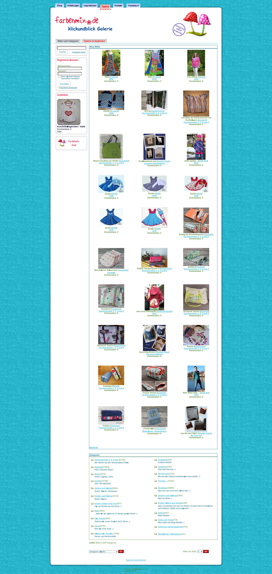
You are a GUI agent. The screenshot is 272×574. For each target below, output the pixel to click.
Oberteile (99, 467)
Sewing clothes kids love (106, 503)
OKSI (114, 194)
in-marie (113, 77)
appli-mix (203, 161)
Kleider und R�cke (103, 496)
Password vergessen (68, 87)
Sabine (161, 513)
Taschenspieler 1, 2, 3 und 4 (154, 113)
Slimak (202, 77)
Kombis (98, 481)
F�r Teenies (100, 518)
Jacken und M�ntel (103, 488)
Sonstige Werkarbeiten (154, 163)
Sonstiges (162, 488)
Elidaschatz (165, 268)
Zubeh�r (111, 273)
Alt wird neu (196, 435)
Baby (97, 511)
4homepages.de (144, 571)
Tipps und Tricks (165, 520)
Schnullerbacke (165, 311)
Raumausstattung (154, 354)
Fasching (162, 467)
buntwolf (202, 120)
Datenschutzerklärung (136, 560)
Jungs (97, 526)
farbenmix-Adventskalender (170, 527)
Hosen (97, 474)
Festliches (162, 460)
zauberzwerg (158, 111)
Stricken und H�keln (167, 495)
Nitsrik (116, 386)
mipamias (124, 161)
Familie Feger (163, 161)
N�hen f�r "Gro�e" (104, 533)
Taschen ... (163, 481)
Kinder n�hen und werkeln (170, 503)
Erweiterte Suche (79, 52)
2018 (111, 79)
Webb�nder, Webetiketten (154, 431)
